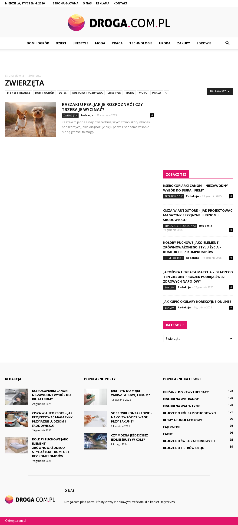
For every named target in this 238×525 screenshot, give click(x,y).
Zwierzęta (70, 115)
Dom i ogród (38, 43)
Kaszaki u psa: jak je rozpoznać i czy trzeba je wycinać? (102, 107)
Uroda (165, 43)
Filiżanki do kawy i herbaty (186, 392)
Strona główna (65, 3)
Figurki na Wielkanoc (181, 399)
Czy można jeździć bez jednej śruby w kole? (129, 437)
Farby (168, 434)
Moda (100, 43)
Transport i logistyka (180, 226)
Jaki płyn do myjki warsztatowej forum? (130, 393)
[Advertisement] (119, 62)
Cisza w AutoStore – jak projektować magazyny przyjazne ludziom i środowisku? (197, 215)
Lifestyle (81, 43)
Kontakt (121, 3)
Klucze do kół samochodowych (190, 413)
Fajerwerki (172, 427)
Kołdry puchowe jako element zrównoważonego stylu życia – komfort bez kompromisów (192, 247)
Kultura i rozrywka (87, 92)
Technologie (140, 43)
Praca (117, 43)
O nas (87, 3)
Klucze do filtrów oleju (183, 448)
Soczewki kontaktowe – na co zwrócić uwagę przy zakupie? (131, 417)
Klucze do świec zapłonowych (189, 441)
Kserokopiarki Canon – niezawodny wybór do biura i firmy (195, 187)
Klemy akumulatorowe (182, 420)
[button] (227, 43)
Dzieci (61, 43)
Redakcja (86, 115)
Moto (143, 92)
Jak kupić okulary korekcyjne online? (197, 301)
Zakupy (183, 43)
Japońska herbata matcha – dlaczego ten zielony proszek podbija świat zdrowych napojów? (198, 277)
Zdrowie (204, 43)
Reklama (102, 3)
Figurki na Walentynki (182, 406)
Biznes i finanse (18, 92)
